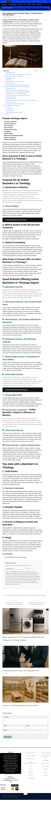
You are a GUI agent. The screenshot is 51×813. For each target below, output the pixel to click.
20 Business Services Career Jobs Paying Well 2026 (23, 679)
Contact (33, 4)
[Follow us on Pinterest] (48, 809)
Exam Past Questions (36, 1)
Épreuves (31, 785)
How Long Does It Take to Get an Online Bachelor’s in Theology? (21, 74)
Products (23, 1)
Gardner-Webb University (17, 375)
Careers (44, 1)
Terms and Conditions (45, 766)
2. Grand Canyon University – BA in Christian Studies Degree (19, 90)
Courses (18, 1)
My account (4, 4)
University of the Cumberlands (20, 411)
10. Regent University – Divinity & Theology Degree (16, 105)
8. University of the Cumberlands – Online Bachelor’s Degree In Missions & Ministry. (22, 101)
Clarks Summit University (17, 431)
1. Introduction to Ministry (11, 78)
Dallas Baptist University (17, 288)
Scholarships (30, 788)
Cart (24, 4)
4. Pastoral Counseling (10, 83)
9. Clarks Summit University (11, 103)
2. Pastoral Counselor (10, 110)
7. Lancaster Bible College (11, 98)
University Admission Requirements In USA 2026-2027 (35, 599)
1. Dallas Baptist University (11, 88)
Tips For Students (8, 8)
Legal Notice (45, 773)
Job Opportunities (30, 771)
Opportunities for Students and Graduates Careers (15, 599)
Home (14, 1)
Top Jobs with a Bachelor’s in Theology (13, 107)
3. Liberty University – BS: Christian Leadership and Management (19, 91)
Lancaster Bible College (16, 396)
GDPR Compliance (46, 776)
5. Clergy (7, 115)
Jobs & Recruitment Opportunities (30, 775)
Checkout (28, 4)
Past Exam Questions (30, 769)
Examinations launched (31, 766)
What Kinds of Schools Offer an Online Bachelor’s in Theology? (19, 84)
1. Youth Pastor (8, 108)
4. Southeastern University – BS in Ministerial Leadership (18, 93)
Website (5, 743)
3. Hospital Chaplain (9, 112)
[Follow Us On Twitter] (37, 809)
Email (28, 738)
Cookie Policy (46, 782)
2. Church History (9, 79)
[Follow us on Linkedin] (46, 809)
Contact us (45, 788)
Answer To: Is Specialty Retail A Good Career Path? (25, 717)
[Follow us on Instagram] (42, 809)
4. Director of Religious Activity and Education (15, 114)
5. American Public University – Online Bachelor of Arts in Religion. (20, 95)
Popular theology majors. (11, 72)
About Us (46, 785)
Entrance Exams (30, 791)
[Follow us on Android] (41, 809)
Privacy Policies (45, 779)
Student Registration (13, 4)
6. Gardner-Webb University (11, 97)
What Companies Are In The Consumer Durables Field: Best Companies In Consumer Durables (23, 644)
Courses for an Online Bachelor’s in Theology (15, 76)
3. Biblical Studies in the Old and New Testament (16, 81)
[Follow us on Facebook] (39, 809)
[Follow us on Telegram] (44, 809)
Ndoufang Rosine (7, 16)
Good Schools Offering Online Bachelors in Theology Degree (19, 86)
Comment (6, 730)
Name (5, 738)
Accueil (3, 9)
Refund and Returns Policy (45, 769)
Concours (28, 1)
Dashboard (39, 4)
